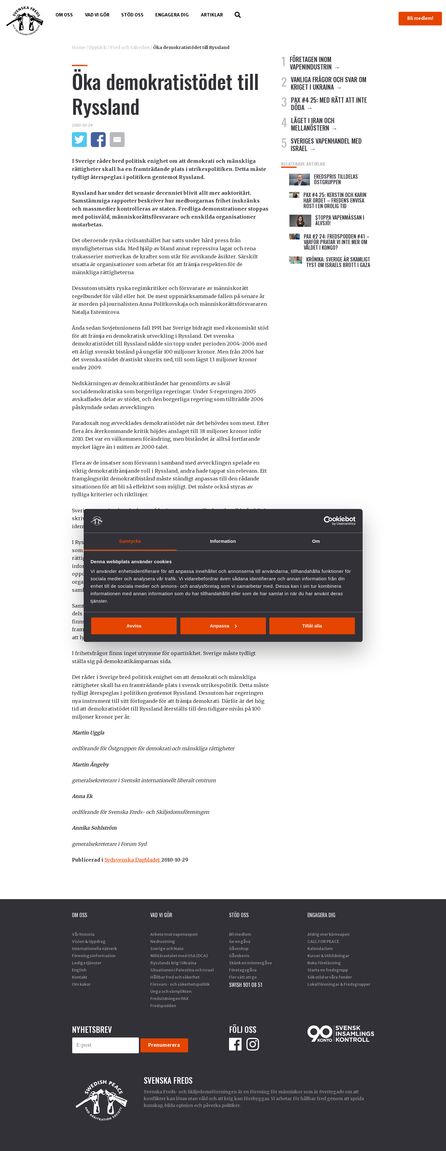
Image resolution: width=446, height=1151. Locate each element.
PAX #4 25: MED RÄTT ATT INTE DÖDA (329, 103)
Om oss (64, 15)
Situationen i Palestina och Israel (182, 969)
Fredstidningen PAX (169, 998)
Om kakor (81, 984)
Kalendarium (320, 948)
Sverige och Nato (166, 948)
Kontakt (79, 977)
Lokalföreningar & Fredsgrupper (338, 984)
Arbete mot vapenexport (174, 934)
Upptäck (98, 47)
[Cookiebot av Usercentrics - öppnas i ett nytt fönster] (328, 520)
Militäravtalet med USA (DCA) (179, 955)
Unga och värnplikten (171, 991)
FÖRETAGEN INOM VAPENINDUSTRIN (311, 63)
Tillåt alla (312, 625)
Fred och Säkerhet (130, 47)
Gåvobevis (239, 955)
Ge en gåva (239, 941)
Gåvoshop (239, 948)
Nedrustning (162, 941)
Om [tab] (316, 541)
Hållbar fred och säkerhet (175, 977)
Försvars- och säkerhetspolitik (180, 984)
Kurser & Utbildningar (328, 955)
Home (78, 47)
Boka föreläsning (324, 962)
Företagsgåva (243, 969)
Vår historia (83, 934)
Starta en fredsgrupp (327, 969)
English (79, 969)
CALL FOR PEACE (323, 941)
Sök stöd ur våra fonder (329, 977)
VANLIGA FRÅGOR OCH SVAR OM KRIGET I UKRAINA (328, 83)
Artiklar (212, 15)
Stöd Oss (132, 15)
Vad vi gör (97, 15)
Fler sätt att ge (243, 977)
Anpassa (223, 625)
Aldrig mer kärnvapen (328, 934)
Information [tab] (223, 541)
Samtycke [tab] (130, 541)
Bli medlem (240, 934)
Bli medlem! (420, 18)
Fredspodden (163, 1005)
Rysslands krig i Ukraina (173, 962)
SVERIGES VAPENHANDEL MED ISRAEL (326, 144)
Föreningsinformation (94, 955)
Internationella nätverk (94, 948)
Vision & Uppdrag (89, 941)
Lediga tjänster (86, 962)
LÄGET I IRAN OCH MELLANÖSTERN (312, 124)
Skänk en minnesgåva (250, 962)
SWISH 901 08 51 (245, 984)
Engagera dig (172, 15)
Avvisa (133, 625)
